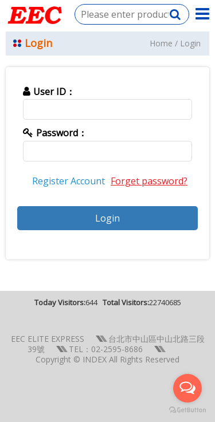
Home (161, 43)
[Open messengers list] (187, 388)
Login (190, 43)
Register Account (68, 181)
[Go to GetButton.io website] (187, 410)
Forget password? (149, 181)
